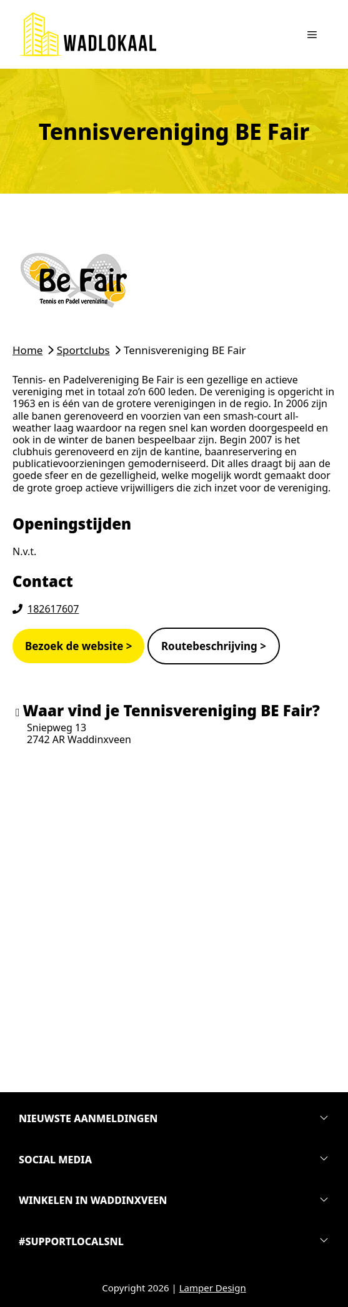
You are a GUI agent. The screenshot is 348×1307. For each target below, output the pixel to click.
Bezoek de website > (78, 646)
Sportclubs (83, 350)
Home (27, 350)
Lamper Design (212, 1287)
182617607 (53, 609)
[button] (174, 1119)
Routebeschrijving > (213, 646)
